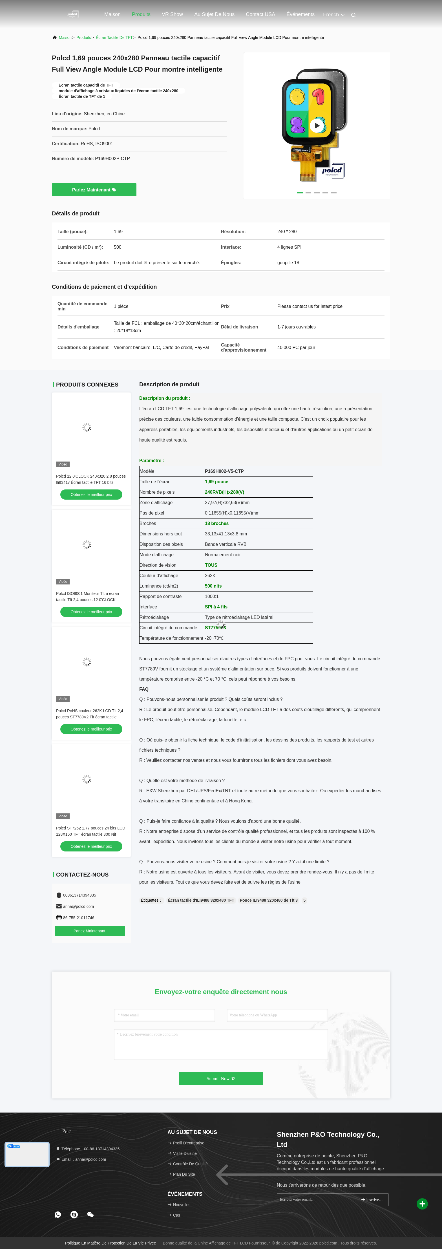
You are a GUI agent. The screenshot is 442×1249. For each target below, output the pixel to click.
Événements (300, 14)
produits (83, 37)
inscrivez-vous (372, 1199)
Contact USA (260, 14)
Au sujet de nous (214, 14)
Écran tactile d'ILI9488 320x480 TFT (201, 900)
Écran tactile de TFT (114, 37)
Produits (141, 14)
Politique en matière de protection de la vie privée (110, 1243)
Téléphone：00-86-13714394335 (88, 1149)
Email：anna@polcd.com (81, 1159)
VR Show (172, 14)
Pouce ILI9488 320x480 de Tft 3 (269, 900)
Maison (112, 14)
